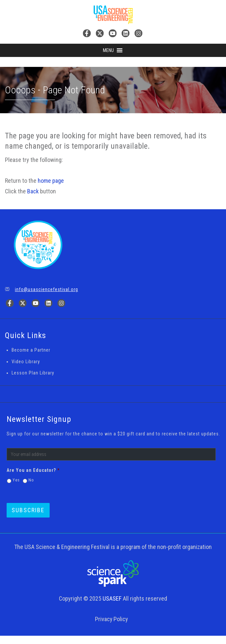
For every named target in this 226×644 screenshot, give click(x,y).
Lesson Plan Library (33, 372)
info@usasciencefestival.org (46, 289)
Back (33, 191)
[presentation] (164, 480)
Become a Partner (31, 350)
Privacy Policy (111, 619)
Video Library (26, 361)
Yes (16, 480)
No (31, 480)
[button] (108, 50)
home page (51, 180)
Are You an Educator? (33, 470)
